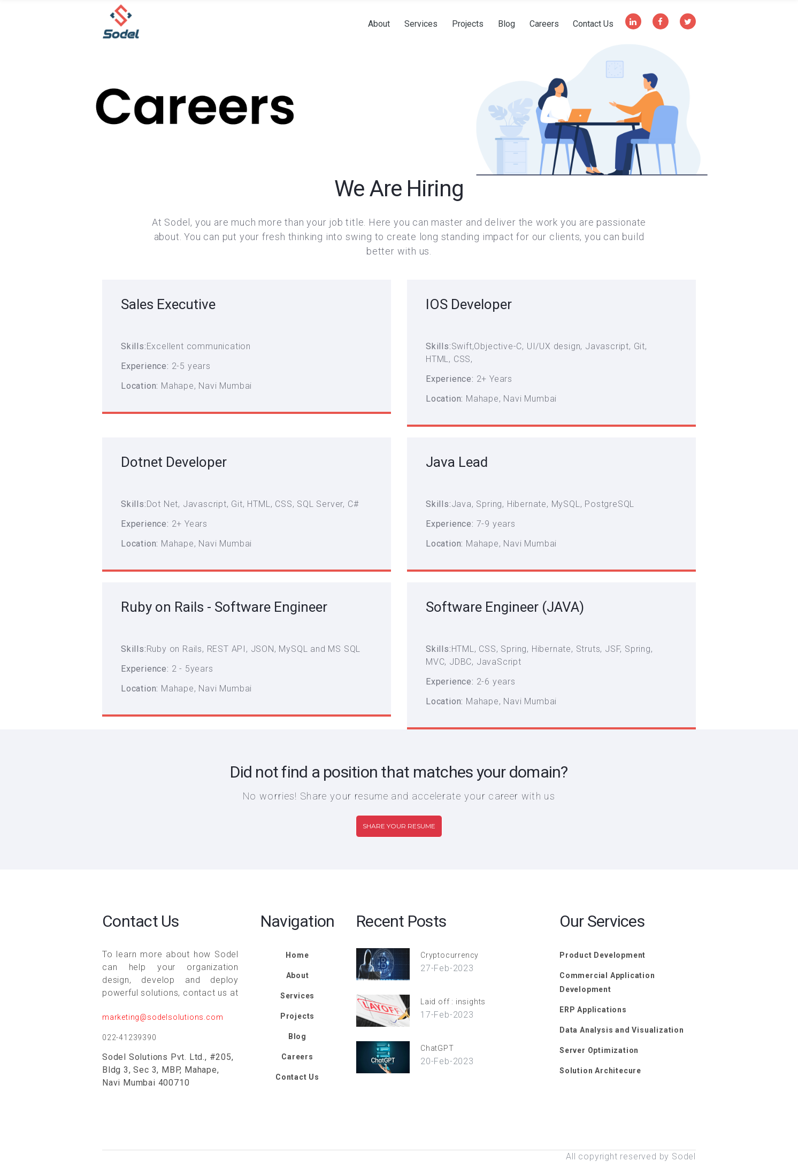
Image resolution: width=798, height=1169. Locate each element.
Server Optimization (599, 1050)
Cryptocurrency (449, 955)
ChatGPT (437, 1048)
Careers (544, 24)
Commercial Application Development (607, 982)
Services (421, 24)
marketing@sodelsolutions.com (162, 1017)
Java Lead (457, 462)
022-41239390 (129, 1037)
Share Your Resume (399, 826)
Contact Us (593, 24)
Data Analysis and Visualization (621, 1030)
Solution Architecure (600, 1070)
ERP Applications (593, 1009)
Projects (468, 24)
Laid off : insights (453, 1001)
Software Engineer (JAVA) (505, 607)
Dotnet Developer (174, 462)
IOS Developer (469, 304)
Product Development (602, 955)
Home (297, 955)
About (379, 24)
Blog (506, 24)
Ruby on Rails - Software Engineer (224, 607)
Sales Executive (168, 304)
